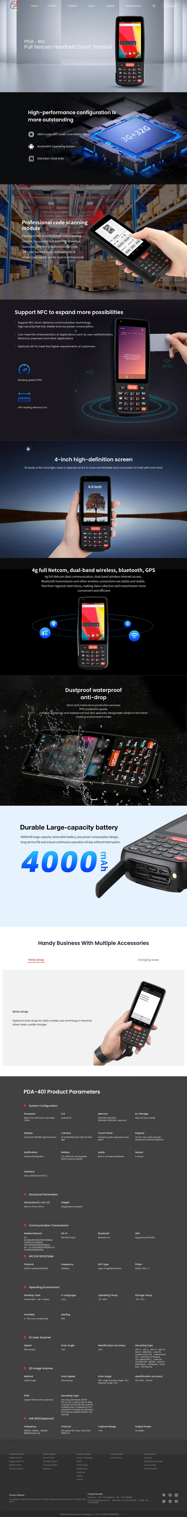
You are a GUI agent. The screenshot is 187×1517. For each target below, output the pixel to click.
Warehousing (82, 1469)
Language (170, 5)
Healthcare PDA (15, 1458)
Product (53, 6)
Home (34, 6)
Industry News (116, 1458)
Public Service (82, 1465)
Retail (79, 1461)
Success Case (150, 1465)
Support (110, 6)
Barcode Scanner (16, 1469)
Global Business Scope (153, 1461)
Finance (80, 1479)
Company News (116, 1454)
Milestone (148, 1458)
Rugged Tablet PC (16, 1461)
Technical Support (50, 1461)
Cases (91, 6)
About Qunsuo (133, 6)
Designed (124, 1514)
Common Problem (50, 1465)
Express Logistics (84, 1454)
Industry (80, 1476)
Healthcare (81, 1472)
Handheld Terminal (16, 1454)
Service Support (49, 1454)
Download (47, 1469)
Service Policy (48, 1458)
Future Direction (150, 1469)
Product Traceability (85, 1458)
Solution (72, 6)
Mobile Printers (15, 1465)
